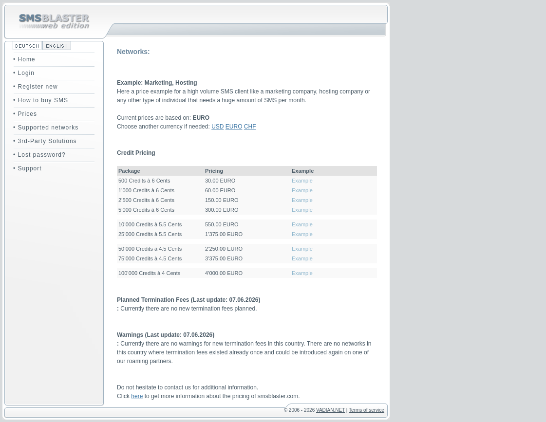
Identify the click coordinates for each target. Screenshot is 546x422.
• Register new (35, 86)
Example (302, 180)
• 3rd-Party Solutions (45, 141)
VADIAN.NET (330, 410)
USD (217, 126)
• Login (24, 73)
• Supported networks (45, 127)
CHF (250, 126)
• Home (24, 59)
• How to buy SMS (40, 100)
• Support (27, 168)
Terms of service (366, 410)
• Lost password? (39, 154)
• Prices (25, 113)
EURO (234, 126)
